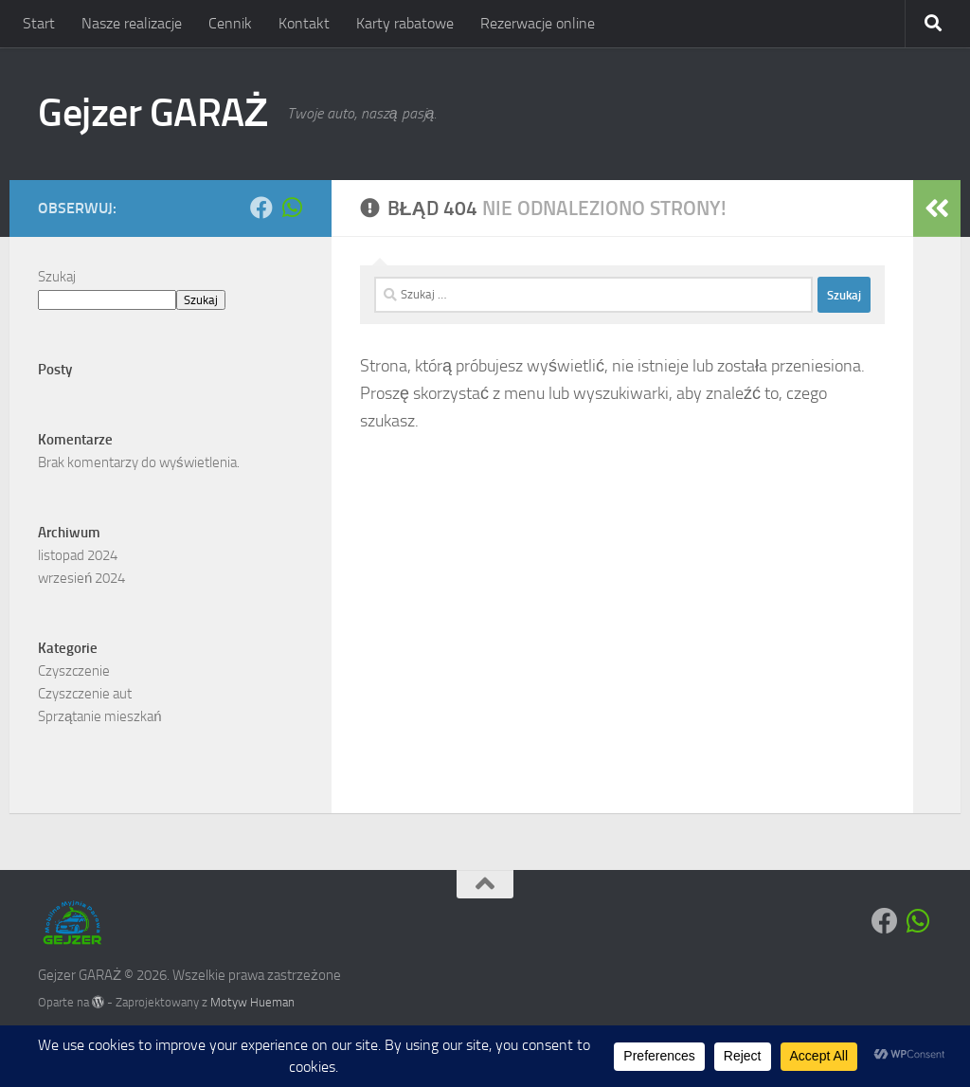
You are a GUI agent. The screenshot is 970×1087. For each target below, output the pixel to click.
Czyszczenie (74, 670)
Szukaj (57, 276)
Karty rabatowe (405, 23)
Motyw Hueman (252, 1002)
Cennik (230, 23)
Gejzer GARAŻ (153, 112)
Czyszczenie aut (85, 693)
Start (39, 23)
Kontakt (304, 23)
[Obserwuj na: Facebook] (261, 207)
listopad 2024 (77, 555)
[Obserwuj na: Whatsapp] (291, 207)
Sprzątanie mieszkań (100, 716)
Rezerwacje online (537, 23)
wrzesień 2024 (81, 578)
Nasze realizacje (131, 23)
